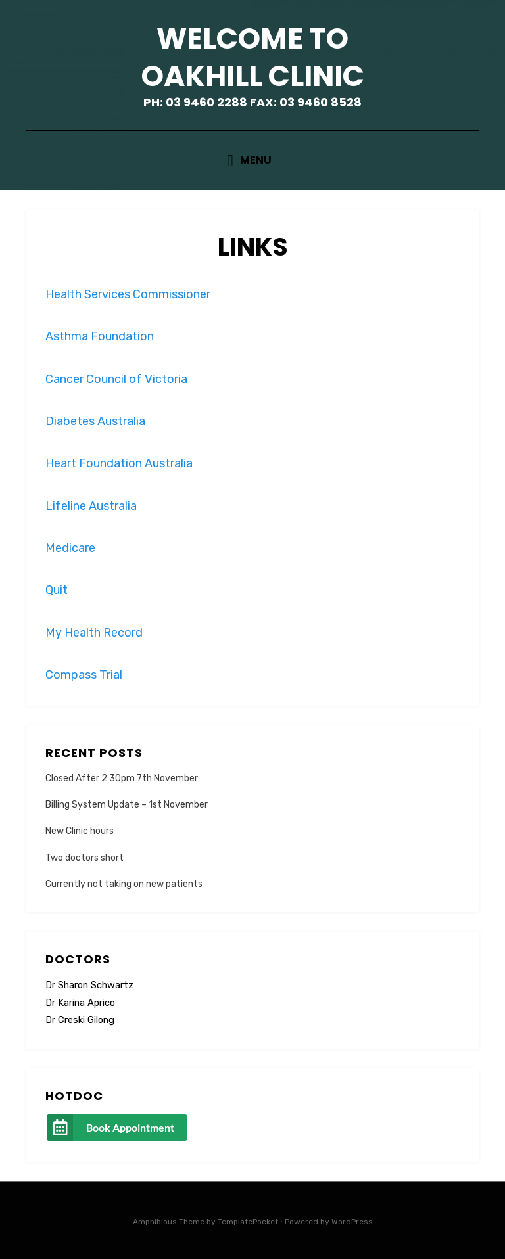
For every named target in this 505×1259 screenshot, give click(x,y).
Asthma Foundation (99, 336)
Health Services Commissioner (127, 294)
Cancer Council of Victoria (116, 379)
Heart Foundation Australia (119, 463)
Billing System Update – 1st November (126, 804)
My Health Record (94, 633)
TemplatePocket (248, 1221)
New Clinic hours (79, 830)
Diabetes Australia (95, 421)
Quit (56, 590)
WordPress (352, 1221)
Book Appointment (130, 1127)
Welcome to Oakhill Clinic (252, 57)
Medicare (70, 548)
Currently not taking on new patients (124, 884)
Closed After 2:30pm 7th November (121, 778)
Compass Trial (83, 675)
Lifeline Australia (91, 506)
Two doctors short (84, 857)
